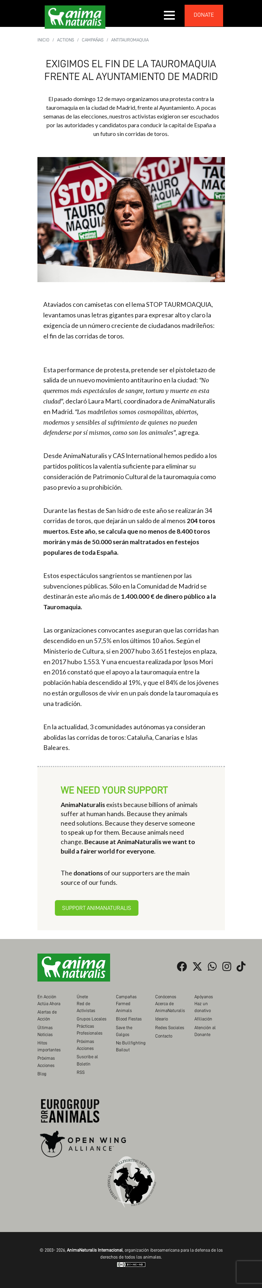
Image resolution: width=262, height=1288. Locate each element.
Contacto (163, 1036)
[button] (170, 15)
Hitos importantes (49, 1046)
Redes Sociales (169, 1027)
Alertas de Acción (47, 1015)
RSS (81, 1072)
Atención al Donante (205, 1031)
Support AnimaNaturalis (96, 908)
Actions (65, 39)
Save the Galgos (124, 1031)
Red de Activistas (86, 1007)
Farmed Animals (124, 1007)
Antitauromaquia (130, 39)
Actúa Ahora (48, 1003)
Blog (42, 1073)
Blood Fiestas (129, 1018)
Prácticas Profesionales (89, 1029)
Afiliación (203, 1018)
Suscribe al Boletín (87, 1060)
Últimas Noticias (45, 1031)
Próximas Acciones (46, 1061)
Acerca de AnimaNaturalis (170, 1007)
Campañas (93, 39)
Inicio (43, 39)
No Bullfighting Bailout (131, 1046)
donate (204, 15)
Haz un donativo (202, 1007)
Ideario (161, 1018)
